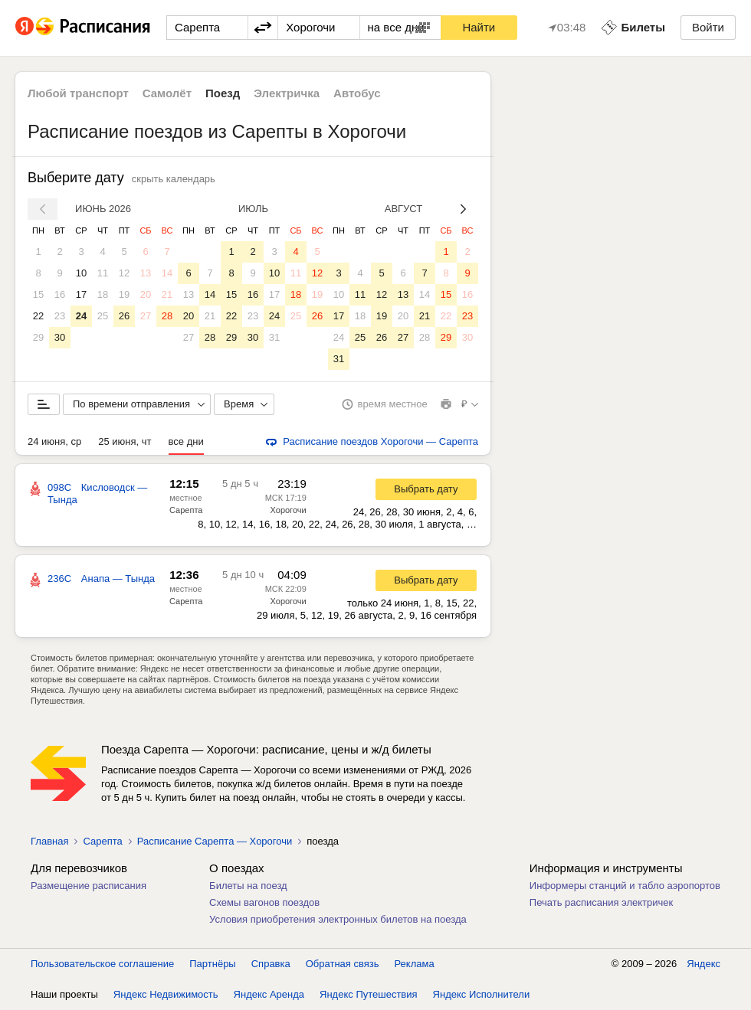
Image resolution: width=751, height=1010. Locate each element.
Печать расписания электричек (601, 902)
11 (102, 273)
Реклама (415, 963)
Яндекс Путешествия (369, 994)
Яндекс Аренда (269, 994)
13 (145, 273)
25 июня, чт (124, 441)
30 (59, 337)
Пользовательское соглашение (102, 963)
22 (38, 316)
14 (167, 273)
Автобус (357, 93)
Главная (49, 841)
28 (167, 316)
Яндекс (703, 963)
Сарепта (185, 510)
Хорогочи (289, 510)
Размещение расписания (88, 885)
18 (102, 294)
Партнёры (212, 963)
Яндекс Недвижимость (165, 994)
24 (81, 316)
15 (38, 294)
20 (145, 294)
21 (167, 294)
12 (124, 273)
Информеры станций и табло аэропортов (625, 885)
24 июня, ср (54, 441)
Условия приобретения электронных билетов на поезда (338, 919)
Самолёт (167, 93)
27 (145, 316)
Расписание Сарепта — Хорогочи (214, 841)
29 (38, 337)
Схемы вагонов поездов (264, 902)
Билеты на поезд (248, 885)
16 (59, 294)
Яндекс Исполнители (481, 994)
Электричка (287, 93)
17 (81, 294)
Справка (270, 963)
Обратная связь (342, 963)
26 (124, 316)
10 (81, 273)
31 (274, 337)
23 (59, 316)
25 (102, 316)
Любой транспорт (78, 93)
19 (124, 294)
